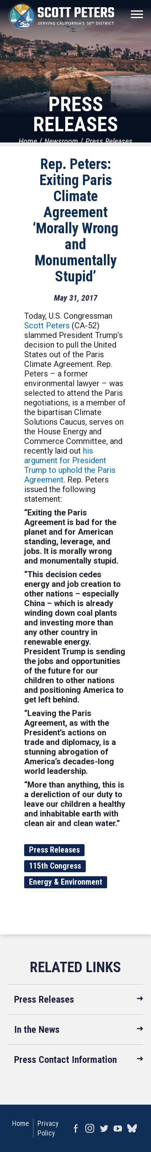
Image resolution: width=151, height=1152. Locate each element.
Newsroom (61, 141)
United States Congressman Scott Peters (61, 16)
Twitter (104, 1128)
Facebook (75, 1128)
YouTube (118, 1128)
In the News (37, 1029)
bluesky (132, 1128)
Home (28, 141)
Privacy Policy (48, 1128)
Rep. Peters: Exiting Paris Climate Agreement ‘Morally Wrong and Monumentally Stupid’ (75, 220)
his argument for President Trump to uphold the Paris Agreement (70, 465)
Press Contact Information (65, 1059)
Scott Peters (47, 325)
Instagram (90, 1128)
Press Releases (108, 141)
